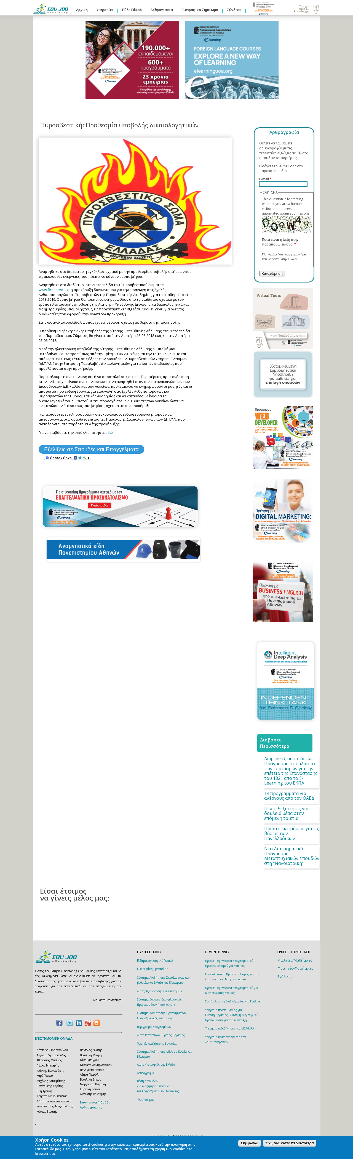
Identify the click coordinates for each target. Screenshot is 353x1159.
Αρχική (82, 9)
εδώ (109, 432)
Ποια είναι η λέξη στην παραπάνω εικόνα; (280, 242)
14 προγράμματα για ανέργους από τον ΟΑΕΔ (289, 795)
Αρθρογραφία (162, 9)
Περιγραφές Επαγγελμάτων (154, 1027)
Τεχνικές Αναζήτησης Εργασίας (157, 1044)
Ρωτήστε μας (146, 1100)
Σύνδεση (234, 9)
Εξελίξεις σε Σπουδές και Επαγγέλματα (91, 449)
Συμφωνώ (249, 1143)
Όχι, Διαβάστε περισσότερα (290, 1143)
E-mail (265, 179)
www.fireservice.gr (54, 289)
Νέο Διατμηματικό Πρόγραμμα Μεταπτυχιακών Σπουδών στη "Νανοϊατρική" (291, 856)
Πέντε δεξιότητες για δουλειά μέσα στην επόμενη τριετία (286, 813)
